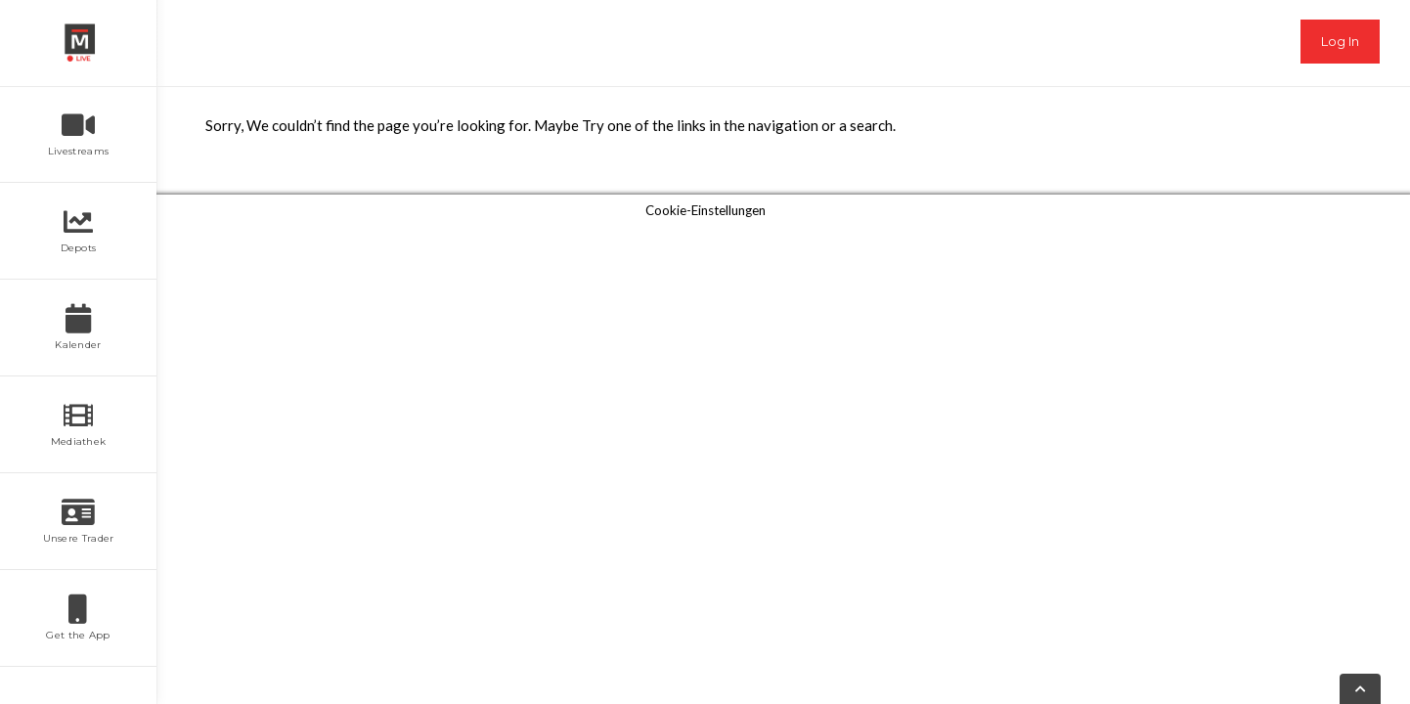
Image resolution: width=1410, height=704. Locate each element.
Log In (1340, 41)
